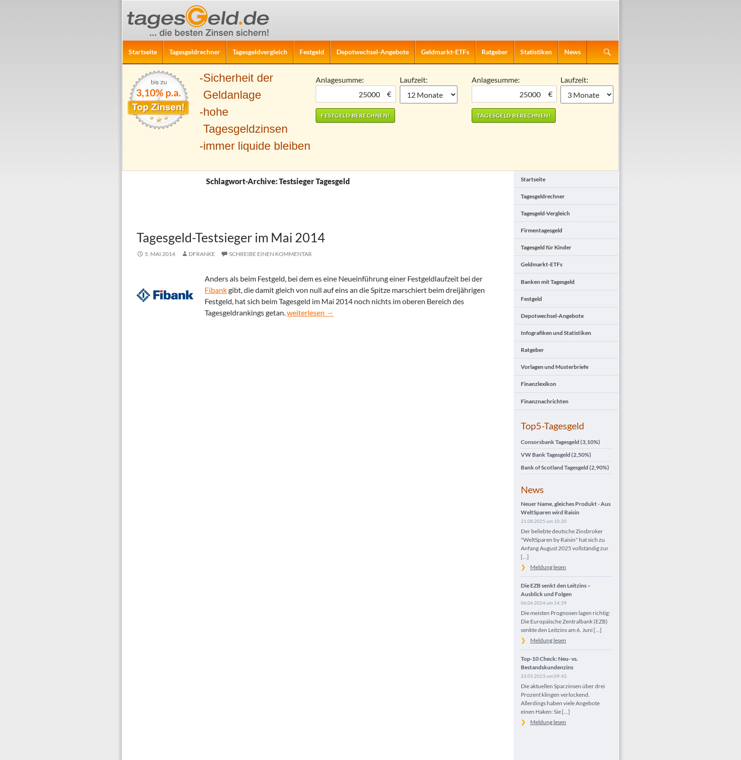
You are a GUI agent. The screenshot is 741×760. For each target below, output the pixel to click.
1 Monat (429, 94)
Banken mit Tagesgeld (548, 281)
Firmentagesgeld (541, 230)
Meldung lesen (548, 567)
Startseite (143, 52)
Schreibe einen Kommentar (270, 253)
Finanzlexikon (538, 383)
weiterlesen (310, 312)
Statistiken (536, 52)
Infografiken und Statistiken (556, 332)
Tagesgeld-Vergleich (545, 213)
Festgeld (312, 52)
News (572, 52)
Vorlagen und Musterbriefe (554, 366)
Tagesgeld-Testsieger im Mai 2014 (231, 237)
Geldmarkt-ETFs (445, 52)
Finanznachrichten (545, 401)
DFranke (202, 253)
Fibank (216, 289)
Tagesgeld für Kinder (546, 247)
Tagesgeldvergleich (260, 52)
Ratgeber (495, 52)
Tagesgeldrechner (194, 52)
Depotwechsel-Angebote (372, 52)
